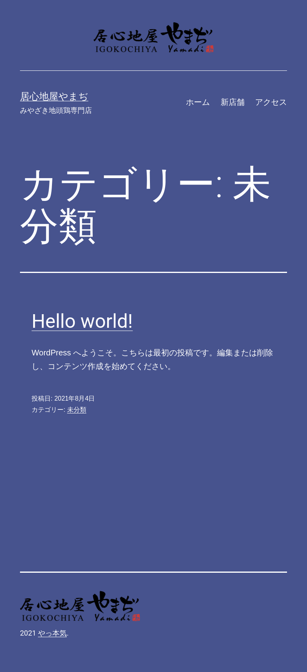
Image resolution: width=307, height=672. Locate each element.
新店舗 (233, 102)
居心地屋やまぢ (54, 96)
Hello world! (82, 321)
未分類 (76, 409)
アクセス (271, 102)
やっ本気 (52, 633)
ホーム (198, 102)
